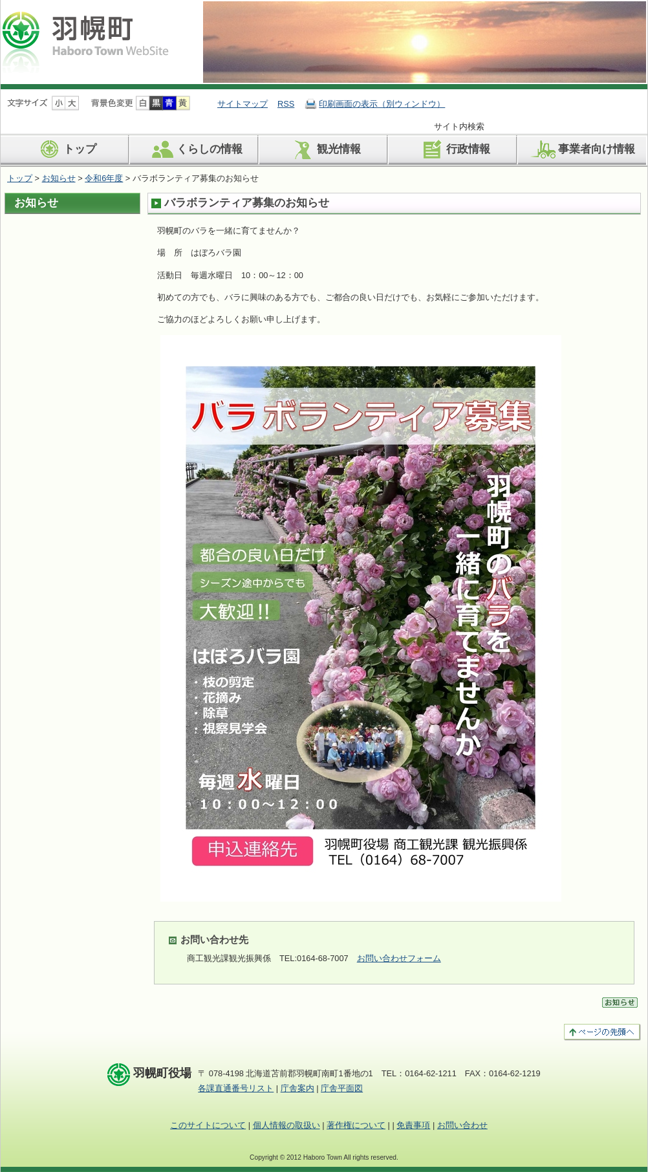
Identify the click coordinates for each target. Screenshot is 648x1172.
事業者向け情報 (582, 149)
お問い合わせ (462, 1125)
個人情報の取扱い (286, 1125)
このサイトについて (208, 1125)
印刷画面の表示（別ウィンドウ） (382, 104)
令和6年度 (104, 178)
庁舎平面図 (342, 1088)
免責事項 (413, 1125)
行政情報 (453, 149)
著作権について (356, 1125)
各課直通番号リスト (236, 1088)
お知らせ (59, 178)
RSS (285, 104)
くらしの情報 (195, 149)
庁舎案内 (297, 1088)
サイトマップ (242, 104)
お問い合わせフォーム (399, 958)
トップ (65, 149)
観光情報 (324, 149)
